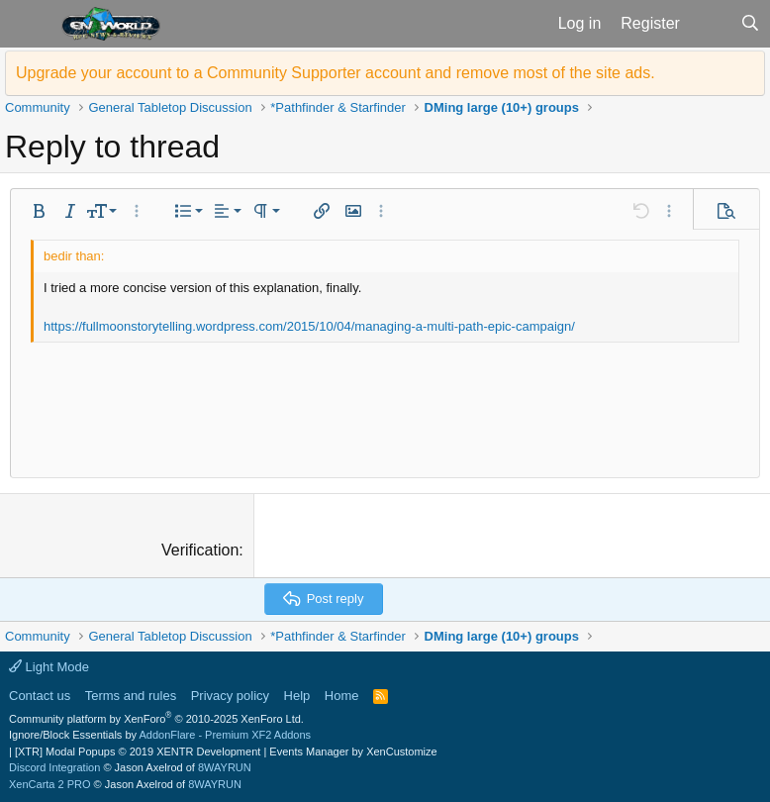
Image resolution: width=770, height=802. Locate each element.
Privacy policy (230, 695)
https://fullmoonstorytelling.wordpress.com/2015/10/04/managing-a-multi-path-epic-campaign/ (309, 326)
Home (342, 695)
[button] (28, 24)
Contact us (39, 695)
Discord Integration (54, 767)
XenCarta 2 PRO (50, 784)
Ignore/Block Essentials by (160, 735)
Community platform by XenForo (156, 719)
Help (297, 695)
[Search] (749, 24)
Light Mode (49, 666)
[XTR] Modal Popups (137, 751)
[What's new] (710, 24)
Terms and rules (130, 695)
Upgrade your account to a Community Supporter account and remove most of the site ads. (335, 72)
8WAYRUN (224, 767)
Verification (200, 550)
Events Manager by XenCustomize (352, 751)
